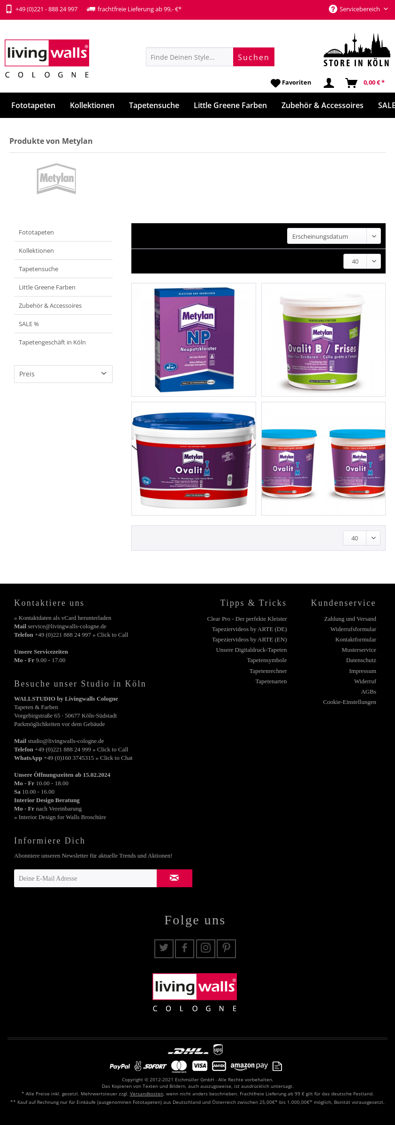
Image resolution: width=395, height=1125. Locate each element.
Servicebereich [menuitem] (355, 9)
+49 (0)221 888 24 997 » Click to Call (81, 634)
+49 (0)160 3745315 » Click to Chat (88, 757)
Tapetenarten (271, 681)
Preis (27, 373)
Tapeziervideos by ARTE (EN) (249, 639)
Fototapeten (36, 232)
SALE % (29, 324)
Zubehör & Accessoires (50, 305)
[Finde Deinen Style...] (210, 56)
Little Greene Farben (47, 287)
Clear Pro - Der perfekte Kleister (247, 618)
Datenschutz (361, 660)
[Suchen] (253, 56)
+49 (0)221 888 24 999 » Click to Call (81, 749)
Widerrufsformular (353, 629)
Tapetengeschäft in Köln (52, 342)
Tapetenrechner (268, 670)
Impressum (362, 670)
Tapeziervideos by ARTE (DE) (249, 629)
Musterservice (359, 649)
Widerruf (365, 681)
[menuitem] (210, 56)
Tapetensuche (38, 269)
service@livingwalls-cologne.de (67, 626)
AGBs (368, 691)
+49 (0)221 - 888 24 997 (41, 9)
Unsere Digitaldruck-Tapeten (251, 649)
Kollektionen (36, 250)
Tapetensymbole (267, 660)
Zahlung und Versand (350, 618)
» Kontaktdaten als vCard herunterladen (62, 617)
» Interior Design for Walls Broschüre (60, 816)
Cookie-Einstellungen (349, 701)
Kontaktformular (355, 639)
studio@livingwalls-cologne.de (66, 740)
